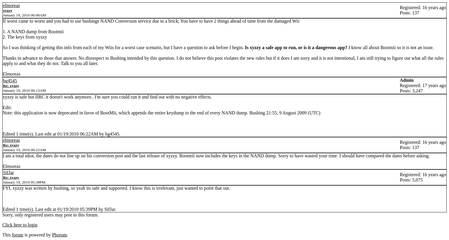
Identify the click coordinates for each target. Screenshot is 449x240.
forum (17, 234)
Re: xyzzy (11, 86)
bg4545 (10, 80)
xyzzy (7, 10)
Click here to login (20, 224)
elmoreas (11, 5)
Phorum (59, 234)
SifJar (8, 172)
